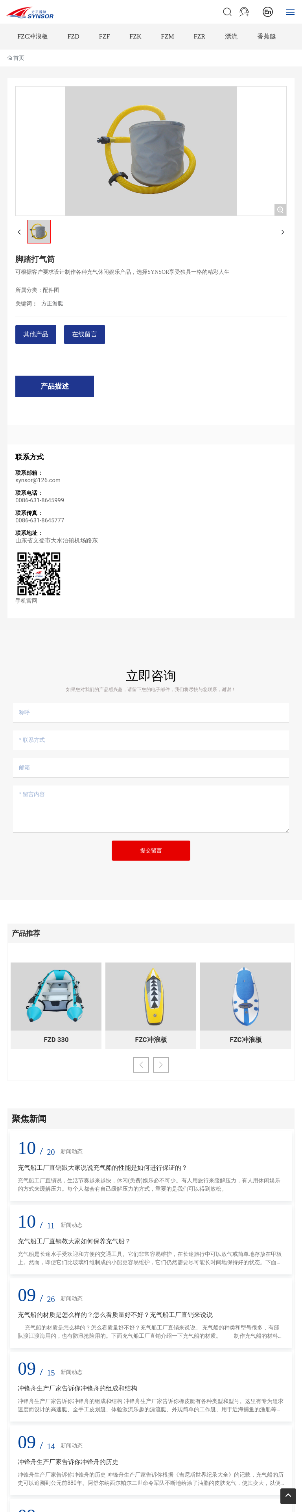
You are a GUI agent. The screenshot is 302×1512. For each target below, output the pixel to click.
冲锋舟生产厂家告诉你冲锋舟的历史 (68, 1462)
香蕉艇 (266, 36)
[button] (141, 1065)
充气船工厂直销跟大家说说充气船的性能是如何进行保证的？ (103, 1167)
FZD (73, 36)
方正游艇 (52, 303)
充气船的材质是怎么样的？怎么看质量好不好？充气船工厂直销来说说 (115, 1314)
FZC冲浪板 (32, 36)
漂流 (231, 36)
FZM (167, 36)
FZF (104, 36)
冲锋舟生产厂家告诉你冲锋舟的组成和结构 (77, 1388)
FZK (135, 36)
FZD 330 (56, 1040)
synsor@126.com (38, 480)
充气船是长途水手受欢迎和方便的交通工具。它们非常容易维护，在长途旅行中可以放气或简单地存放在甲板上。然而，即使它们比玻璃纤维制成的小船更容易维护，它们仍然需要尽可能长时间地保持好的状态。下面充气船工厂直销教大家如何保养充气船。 (150, 1262)
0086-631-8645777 (39, 520)
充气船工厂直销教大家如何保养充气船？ (74, 1241)
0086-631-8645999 (39, 500)
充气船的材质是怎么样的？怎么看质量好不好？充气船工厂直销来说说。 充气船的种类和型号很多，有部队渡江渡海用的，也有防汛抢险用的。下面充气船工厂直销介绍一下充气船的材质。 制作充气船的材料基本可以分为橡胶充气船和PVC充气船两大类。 (150, 1335)
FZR (199, 36)
